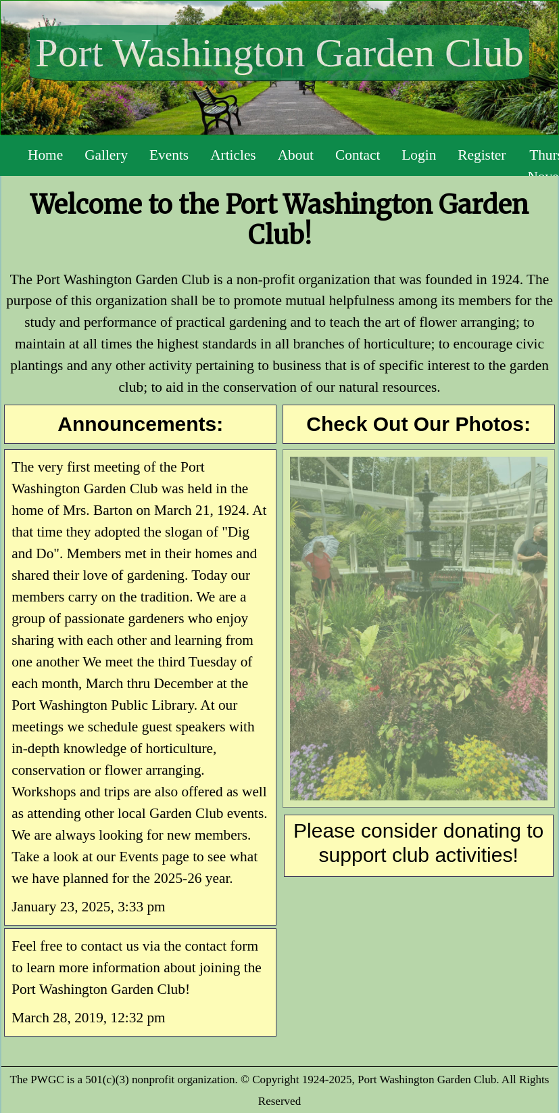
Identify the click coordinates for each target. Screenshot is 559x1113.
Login (419, 155)
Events (169, 155)
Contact (357, 155)
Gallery (106, 155)
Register (482, 155)
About (296, 155)
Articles (233, 155)
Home (45, 155)
